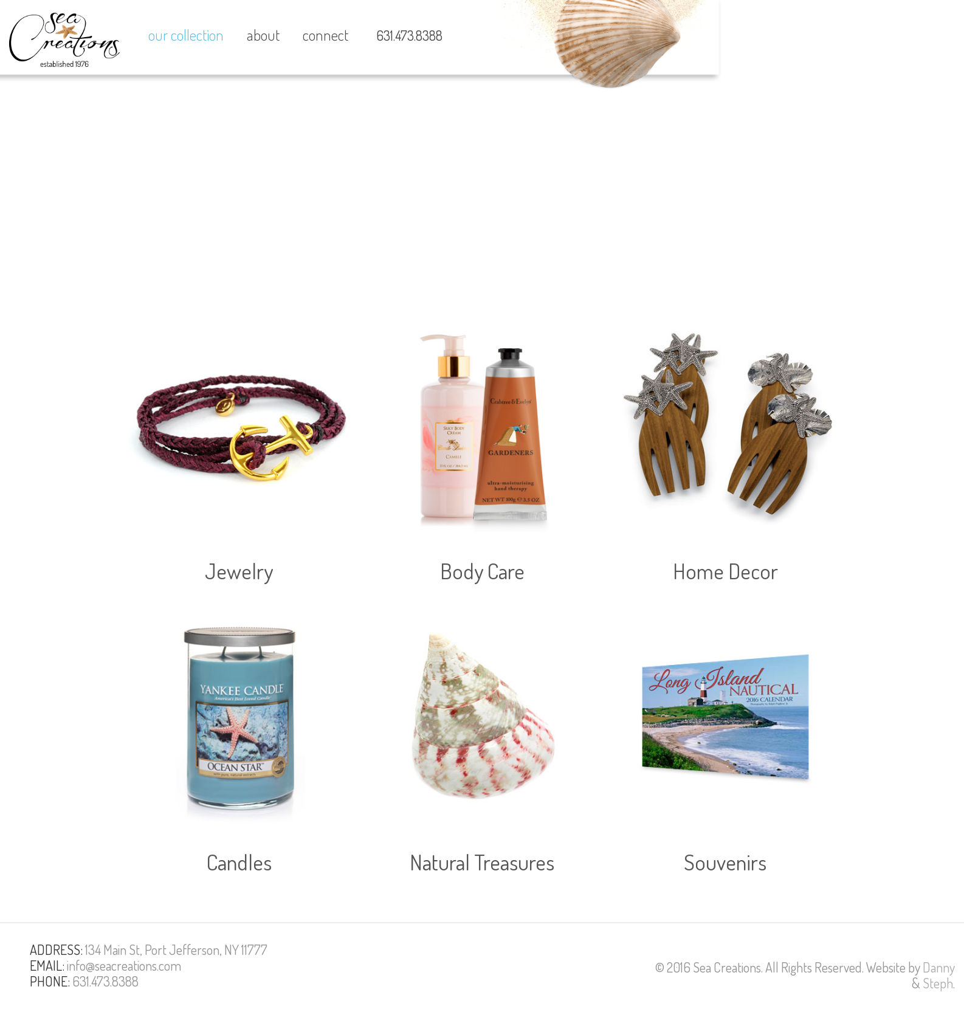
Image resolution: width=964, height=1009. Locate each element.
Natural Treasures (482, 862)
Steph (938, 982)
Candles (239, 862)
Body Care (482, 571)
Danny (939, 967)
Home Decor (725, 571)
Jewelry (239, 571)
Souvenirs (725, 862)
